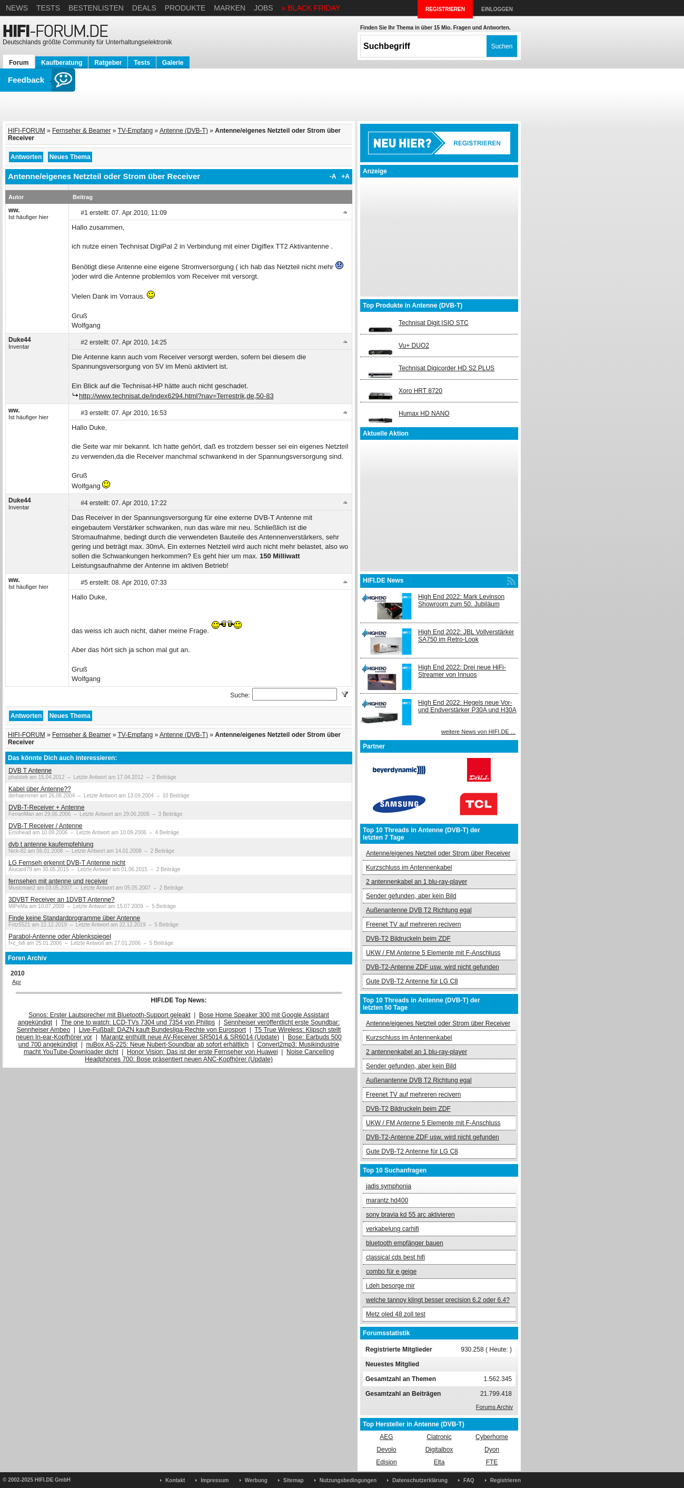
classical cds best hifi (395, 1257)
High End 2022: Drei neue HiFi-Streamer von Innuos (462, 671)
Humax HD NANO (424, 413)
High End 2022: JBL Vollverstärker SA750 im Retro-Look (466, 635)
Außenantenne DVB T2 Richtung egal (419, 910)
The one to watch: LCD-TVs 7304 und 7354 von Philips (138, 1022)
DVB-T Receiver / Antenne (45, 826)
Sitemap (293, 1480)
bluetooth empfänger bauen (404, 1243)
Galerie (173, 62)
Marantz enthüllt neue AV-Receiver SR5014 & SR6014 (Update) (190, 1037)
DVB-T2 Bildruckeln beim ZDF (408, 938)
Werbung (256, 1480)
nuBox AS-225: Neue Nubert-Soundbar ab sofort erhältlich (167, 1044)
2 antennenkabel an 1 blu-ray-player (416, 881)
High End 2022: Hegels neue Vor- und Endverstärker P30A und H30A (467, 706)
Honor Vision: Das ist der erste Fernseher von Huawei (202, 1052)
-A (333, 176)
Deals (144, 8)
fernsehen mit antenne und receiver (58, 881)
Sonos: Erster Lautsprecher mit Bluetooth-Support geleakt (109, 1015)
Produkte (185, 8)
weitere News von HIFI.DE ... (478, 731)
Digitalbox (439, 1449)
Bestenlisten (96, 8)
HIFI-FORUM (26, 130)
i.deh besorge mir (390, 1285)
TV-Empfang (135, 130)
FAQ (468, 1480)
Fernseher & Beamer (81, 130)
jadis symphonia (388, 1186)
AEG (386, 1437)
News (17, 8)
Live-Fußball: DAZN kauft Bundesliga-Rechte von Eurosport (162, 1029)
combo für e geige (391, 1271)
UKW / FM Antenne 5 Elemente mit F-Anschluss (433, 953)
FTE (492, 1462)
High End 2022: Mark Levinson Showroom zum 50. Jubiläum (461, 600)
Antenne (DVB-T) (184, 130)
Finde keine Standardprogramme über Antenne (74, 918)
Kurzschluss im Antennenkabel (409, 867)
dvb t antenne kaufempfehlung (50, 844)
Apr (16, 982)
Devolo (386, 1449)
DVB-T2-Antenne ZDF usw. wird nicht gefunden (432, 967)
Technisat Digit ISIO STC (434, 323)
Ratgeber (108, 62)
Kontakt (175, 1480)
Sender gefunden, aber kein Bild (411, 896)
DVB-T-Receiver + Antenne (46, 807)
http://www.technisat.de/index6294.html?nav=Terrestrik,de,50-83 (176, 396)
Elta (439, 1462)
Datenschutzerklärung (420, 1480)
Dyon (491, 1449)
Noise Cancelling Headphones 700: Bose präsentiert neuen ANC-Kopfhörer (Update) (209, 1055)
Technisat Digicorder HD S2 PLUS (446, 368)
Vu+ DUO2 (414, 345)
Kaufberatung (61, 62)
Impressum (215, 1480)
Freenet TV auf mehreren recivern (413, 924)
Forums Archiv (494, 1407)
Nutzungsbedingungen (348, 1480)
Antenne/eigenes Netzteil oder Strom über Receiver (438, 853)
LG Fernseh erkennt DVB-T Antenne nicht (66, 862)
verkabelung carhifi (392, 1229)
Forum (18, 62)
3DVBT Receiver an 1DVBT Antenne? (61, 899)
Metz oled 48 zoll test (395, 1314)
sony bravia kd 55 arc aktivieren (410, 1214)
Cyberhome (491, 1437)
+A (345, 176)
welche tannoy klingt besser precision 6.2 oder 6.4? (438, 1300)
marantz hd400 (387, 1200)
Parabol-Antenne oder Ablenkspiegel (59, 936)
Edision (386, 1462)
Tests (48, 8)
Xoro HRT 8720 (420, 391)
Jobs (263, 8)
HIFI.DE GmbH (53, 1480)
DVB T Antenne (30, 770)
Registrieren (505, 1480)
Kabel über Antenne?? (39, 789)
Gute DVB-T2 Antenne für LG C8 (412, 981)
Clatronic (439, 1437)
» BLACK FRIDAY (311, 8)
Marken (229, 8)
